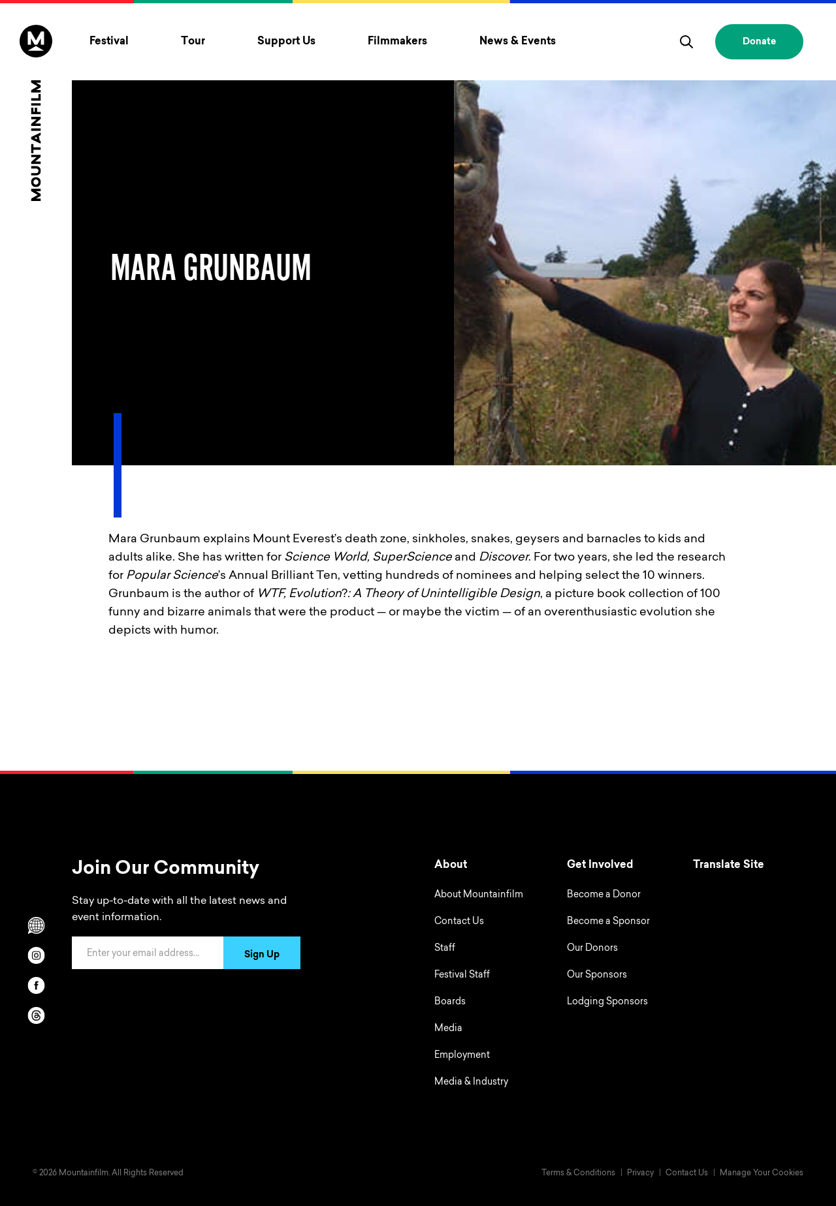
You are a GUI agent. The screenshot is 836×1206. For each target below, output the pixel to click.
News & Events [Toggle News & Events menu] (517, 42)
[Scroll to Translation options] (36, 925)
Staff (444, 948)
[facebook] (36, 985)
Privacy (640, 1173)
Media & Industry (471, 1082)
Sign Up (262, 955)
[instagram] (36, 955)
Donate (759, 42)
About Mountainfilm (478, 895)
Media (448, 1029)
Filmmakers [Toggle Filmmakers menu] (397, 42)
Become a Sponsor (608, 922)
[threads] (36, 1015)
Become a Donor (604, 895)
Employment (462, 1055)
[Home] (36, 113)
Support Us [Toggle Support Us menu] (286, 42)
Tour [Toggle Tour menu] (193, 42)
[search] (686, 41)
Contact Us (459, 922)
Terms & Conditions (578, 1173)
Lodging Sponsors (607, 1002)
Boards (450, 1002)
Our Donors (592, 948)
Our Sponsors (597, 975)
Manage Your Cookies (761, 1173)
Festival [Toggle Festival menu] (109, 42)
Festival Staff (462, 975)
